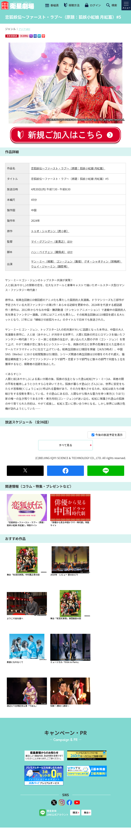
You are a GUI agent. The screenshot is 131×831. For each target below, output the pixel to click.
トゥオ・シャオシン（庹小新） (50, 231)
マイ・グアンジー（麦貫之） (48, 241)
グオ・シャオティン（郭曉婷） (103, 261)
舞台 (86, 812)
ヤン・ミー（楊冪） (43, 261)
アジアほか (24, 29)
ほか (69, 241)
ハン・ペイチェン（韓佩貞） (49, 252)
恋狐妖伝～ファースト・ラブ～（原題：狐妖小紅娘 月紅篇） (68, 168)
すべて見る (65, 445)
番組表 (52, 5)
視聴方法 (71, 5)
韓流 (75, 812)
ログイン (93, 5)
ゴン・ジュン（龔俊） (69, 261)
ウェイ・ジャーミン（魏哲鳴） (50, 266)
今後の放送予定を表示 (107, 435)
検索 (111, 5)
